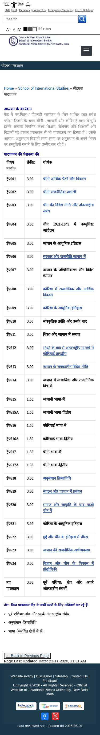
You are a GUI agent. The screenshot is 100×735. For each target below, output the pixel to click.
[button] (86, 50)
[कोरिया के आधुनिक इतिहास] (62, 308)
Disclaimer (44, 676)
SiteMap (61, 676)
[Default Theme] (35, 29)
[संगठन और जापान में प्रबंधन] (62, 491)
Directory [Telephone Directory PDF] (24, 10)
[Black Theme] (25, 29)
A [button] (19, 29)
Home (9, 88)
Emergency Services (60, 10)
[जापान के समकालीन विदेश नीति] (65, 367)
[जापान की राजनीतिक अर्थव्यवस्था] (66, 550)
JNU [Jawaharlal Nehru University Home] (7, 10)
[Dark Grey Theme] (30, 29)
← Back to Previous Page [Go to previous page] (27, 656)
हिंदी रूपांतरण (44, 29)
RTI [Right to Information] (15, 10)
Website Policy (21, 676)
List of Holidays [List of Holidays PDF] (84, 10)
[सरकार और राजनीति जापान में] (64, 257)
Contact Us (39, 10)
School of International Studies (43, 88)
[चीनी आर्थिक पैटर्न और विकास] (64, 179)
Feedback (50, 681)
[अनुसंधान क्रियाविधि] (57, 478)
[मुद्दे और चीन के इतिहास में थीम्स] (65, 537)
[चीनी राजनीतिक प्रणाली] (59, 192)
